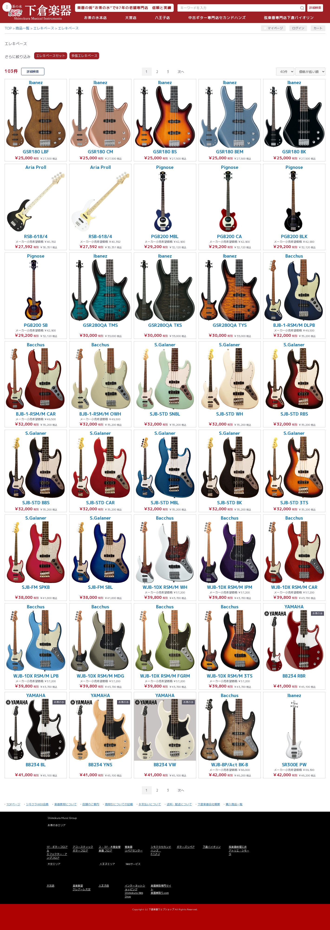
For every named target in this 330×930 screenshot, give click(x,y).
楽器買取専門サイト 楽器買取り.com (161, 889)
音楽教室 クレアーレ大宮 (82, 887)
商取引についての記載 (119, 804)
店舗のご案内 (90, 804)
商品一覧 (22, 28)
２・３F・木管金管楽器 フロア (110, 848)
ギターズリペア (186, 847)
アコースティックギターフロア (83, 848)
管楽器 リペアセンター (134, 848)
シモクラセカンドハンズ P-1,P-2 (161, 850)
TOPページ (13, 804)
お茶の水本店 (95, 17)
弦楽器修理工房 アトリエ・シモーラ (239, 850)
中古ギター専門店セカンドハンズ (217, 17)
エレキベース (43, 28)
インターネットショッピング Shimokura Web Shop (135, 891)
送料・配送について (179, 804)
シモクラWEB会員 (37, 804)
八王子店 (162, 17)
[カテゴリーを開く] (7, 7)
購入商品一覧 (234, 804)
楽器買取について (65, 804)
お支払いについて (150, 804)
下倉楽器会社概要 (209, 804)
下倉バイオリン (212, 847)
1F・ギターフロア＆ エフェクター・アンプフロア (57, 852)
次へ (181, 71)
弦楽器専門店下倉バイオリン (289, 17)
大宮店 (131, 17)
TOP (8, 28)
